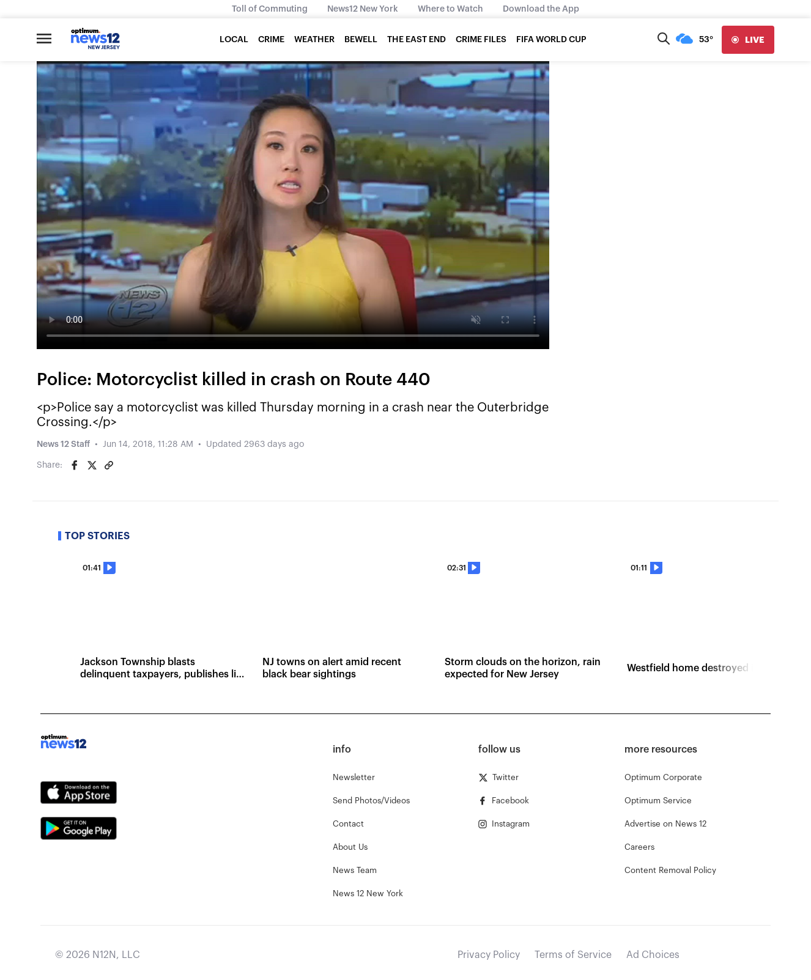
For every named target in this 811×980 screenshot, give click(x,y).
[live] (748, 40)
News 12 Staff (63, 444)
